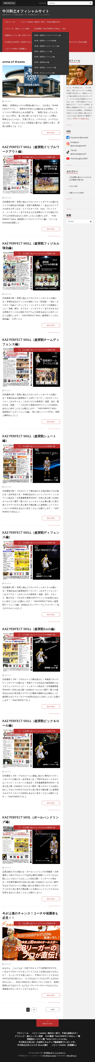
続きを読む (51, 132)
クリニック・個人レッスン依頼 (17, 29)
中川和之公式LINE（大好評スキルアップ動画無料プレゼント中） (30, 42)
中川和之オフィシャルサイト (25, 11)
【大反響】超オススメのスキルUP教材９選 (38, 157)
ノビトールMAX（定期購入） (16, 49)
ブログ (52, 67)
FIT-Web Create (49, 1056)
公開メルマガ (74, 193)
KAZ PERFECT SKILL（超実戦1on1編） (29, 629)
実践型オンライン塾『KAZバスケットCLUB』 (23, 35)
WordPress (71, 1056)
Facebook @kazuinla (77, 137)
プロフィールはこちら (81, 119)
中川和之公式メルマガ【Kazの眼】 (74, 42)
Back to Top (47, 1023)
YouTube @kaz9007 (77, 158)
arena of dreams (45, 3)
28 (34, 1010)
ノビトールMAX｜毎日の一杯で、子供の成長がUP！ (40, 22)
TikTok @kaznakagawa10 (76, 152)
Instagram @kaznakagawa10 (76, 144)
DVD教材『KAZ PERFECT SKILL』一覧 (49, 29)
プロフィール (10, 22)
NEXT (53, 1010)
